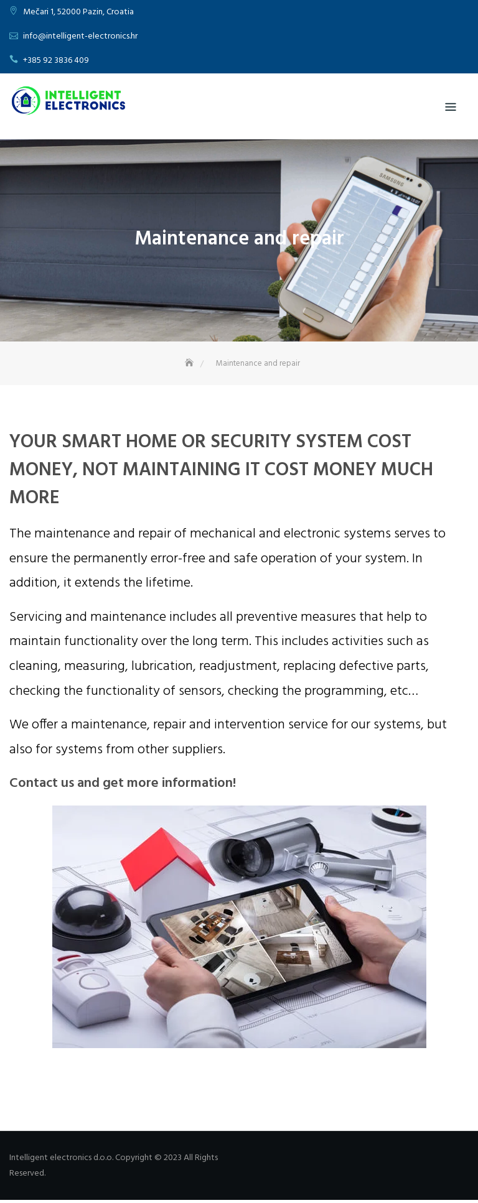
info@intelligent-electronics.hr (80, 36)
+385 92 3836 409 (56, 60)
